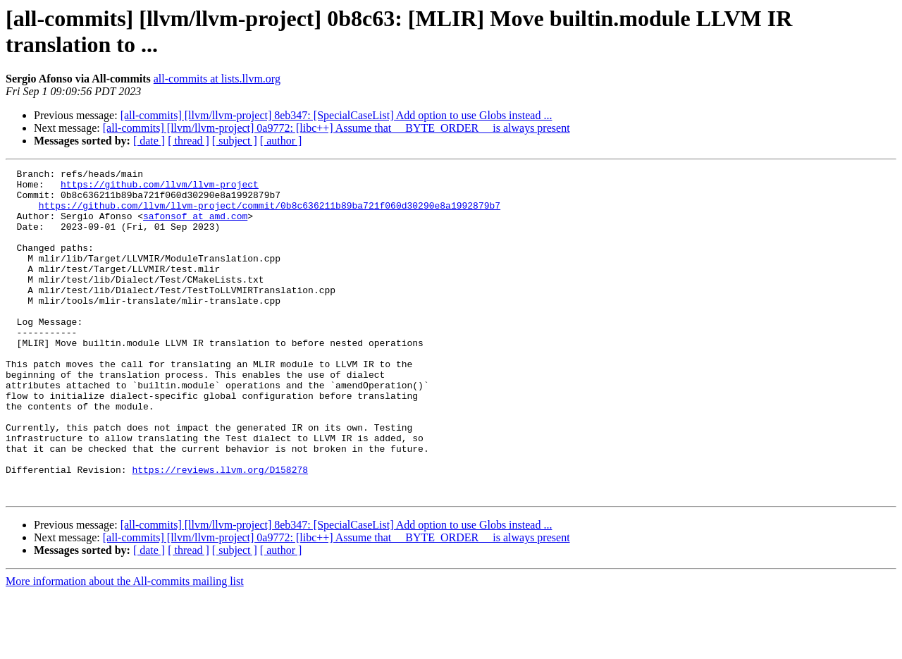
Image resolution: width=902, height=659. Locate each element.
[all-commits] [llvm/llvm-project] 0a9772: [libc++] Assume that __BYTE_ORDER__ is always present (336, 128)
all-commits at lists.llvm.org (217, 79)
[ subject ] (234, 141)
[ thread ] (188, 141)
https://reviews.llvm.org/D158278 (220, 530)
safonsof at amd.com (195, 226)
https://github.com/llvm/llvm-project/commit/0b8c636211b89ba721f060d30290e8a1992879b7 (269, 213)
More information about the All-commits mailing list (125, 647)
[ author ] (281, 141)
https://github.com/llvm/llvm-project (160, 188)
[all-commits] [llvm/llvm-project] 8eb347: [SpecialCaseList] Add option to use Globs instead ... (336, 115)
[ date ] (149, 141)
